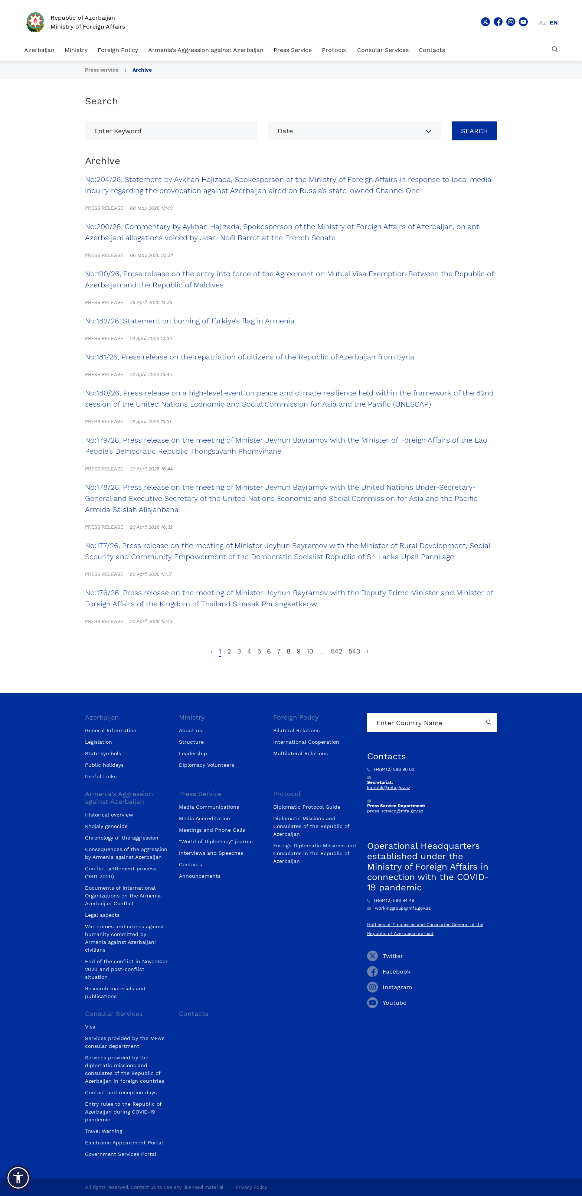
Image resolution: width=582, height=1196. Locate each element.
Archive (142, 70)
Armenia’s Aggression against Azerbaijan (206, 49)
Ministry (76, 49)
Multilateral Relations (300, 753)
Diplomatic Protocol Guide (306, 807)
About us (190, 730)
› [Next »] (367, 651)
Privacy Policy (251, 1187)
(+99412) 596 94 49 (390, 900)
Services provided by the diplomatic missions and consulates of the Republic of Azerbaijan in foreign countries (124, 1069)
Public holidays (104, 765)
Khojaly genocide (106, 826)
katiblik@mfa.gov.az (388, 787)
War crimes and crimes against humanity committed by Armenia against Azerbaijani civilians (124, 938)
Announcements (199, 876)
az (543, 22)
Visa (90, 1027)
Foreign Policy (118, 49)
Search (474, 131)
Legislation (98, 742)
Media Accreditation (204, 818)
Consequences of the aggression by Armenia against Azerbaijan (126, 853)
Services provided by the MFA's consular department (124, 1042)
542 (337, 651)
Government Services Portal (120, 1154)
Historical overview (109, 815)
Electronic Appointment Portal (124, 1143)
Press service (101, 70)
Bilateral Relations (296, 730)
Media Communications (209, 807)
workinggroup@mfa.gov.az (399, 908)
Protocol (334, 49)
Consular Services (383, 49)
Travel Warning (103, 1131)
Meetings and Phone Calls (212, 830)
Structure (191, 742)
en (554, 22)
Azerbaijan (39, 49)
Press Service (293, 49)
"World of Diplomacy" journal (216, 841)
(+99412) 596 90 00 (390, 769)
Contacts (432, 49)
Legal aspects (102, 915)
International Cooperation (306, 742)
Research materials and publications (115, 992)
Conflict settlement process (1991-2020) (120, 872)
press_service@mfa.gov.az (395, 811)
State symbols (103, 753)
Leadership (193, 753)
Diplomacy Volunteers (206, 765)
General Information (111, 730)
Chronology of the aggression (121, 838)
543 (354, 651)
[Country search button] (489, 722)
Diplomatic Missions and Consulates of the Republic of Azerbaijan (311, 826)
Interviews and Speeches (211, 853)
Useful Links (101, 776)
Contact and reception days (121, 1092)
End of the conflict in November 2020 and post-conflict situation (126, 969)
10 (310, 651)
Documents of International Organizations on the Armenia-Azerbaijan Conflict (124, 895)
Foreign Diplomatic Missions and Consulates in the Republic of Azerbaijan (314, 853)
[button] (18, 1178)
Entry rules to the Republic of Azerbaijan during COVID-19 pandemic (123, 1111)
